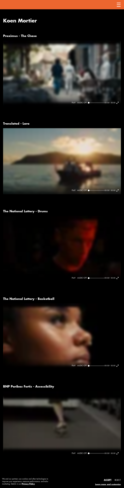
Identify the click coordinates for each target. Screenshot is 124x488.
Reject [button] (118, 480)
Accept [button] (108, 480)
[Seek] (96, 102)
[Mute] (82, 102)
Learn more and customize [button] (108, 484)
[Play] (73, 102)
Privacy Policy (28, 484)
